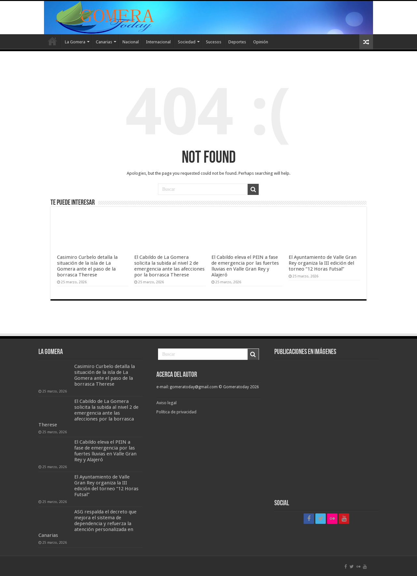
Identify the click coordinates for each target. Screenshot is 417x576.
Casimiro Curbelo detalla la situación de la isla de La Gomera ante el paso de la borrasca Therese (87, 266)
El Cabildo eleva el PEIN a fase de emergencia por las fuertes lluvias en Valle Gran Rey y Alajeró (245, 266)
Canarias (104, 41)
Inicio (52, 41)
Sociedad (186, 41)
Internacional (158, 41)
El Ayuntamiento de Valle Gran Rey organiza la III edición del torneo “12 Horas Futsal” (322, 263)
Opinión (260, 41)
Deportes (237, 41)
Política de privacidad (176, 411)
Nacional (130, 41)
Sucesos (213, 41)
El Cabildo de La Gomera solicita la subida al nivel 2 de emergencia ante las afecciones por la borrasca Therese (169, 266)
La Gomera (75, 41)
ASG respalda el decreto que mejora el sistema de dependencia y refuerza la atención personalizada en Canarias (87, 523)
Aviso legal (167, 402)
